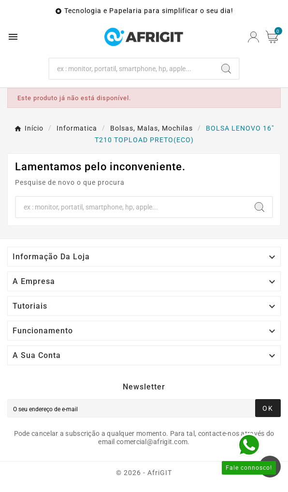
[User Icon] (253, 37)
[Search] (131, 69)
